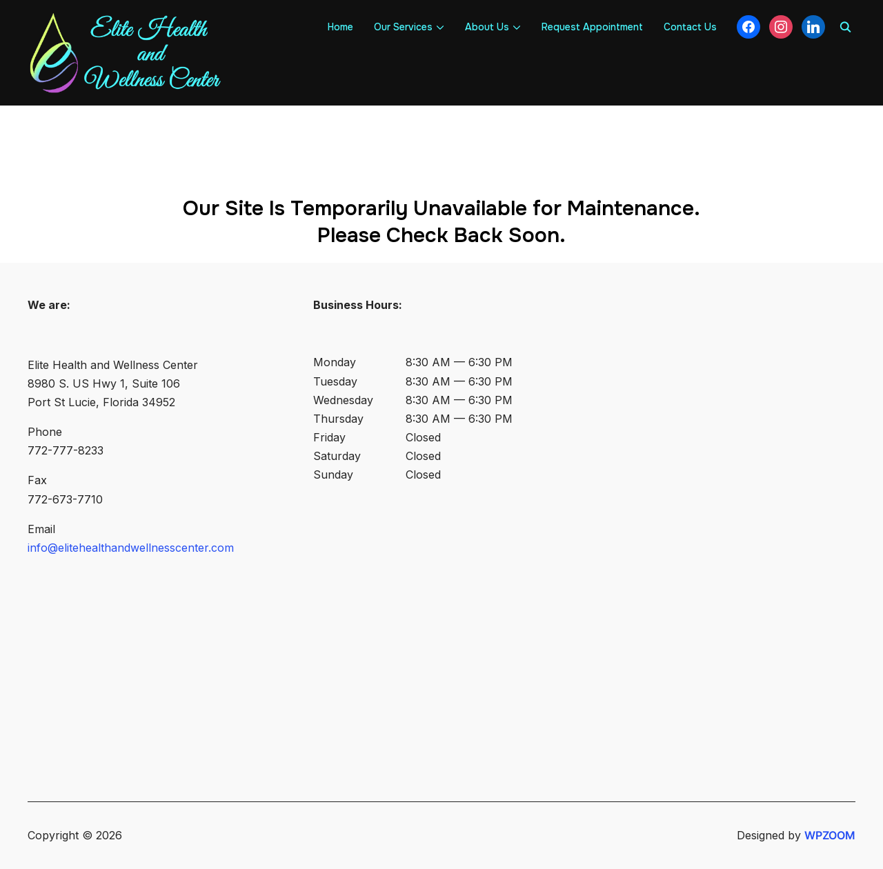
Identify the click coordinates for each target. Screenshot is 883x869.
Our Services (403, 27)
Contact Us (690, 27)
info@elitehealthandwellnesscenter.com (131, 548)
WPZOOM (829, 835)
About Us (487, 27)
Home (340, 27)
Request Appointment (592, 27)
